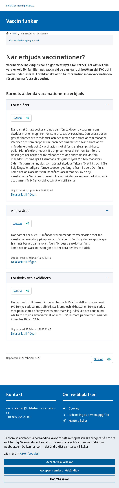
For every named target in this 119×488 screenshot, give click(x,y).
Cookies (74, 408)
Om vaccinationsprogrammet (24, 40)
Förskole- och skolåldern (31, 277)
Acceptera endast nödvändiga (59, 470)
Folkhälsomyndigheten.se (20, 5)
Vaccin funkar (22, 21)
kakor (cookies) (29, 454)
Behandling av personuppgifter (89, 415)
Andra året (20, 210)
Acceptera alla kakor (59, 462)
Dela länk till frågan (23, 194)
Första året (20, 104)
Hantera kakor (59, 479)
